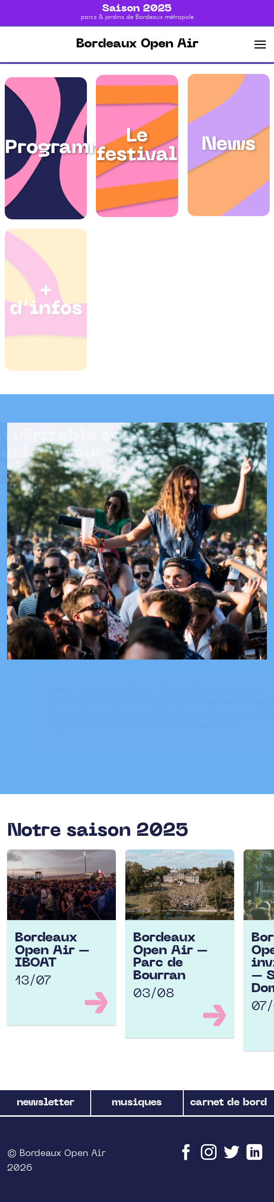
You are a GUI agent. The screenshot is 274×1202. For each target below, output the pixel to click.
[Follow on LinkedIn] (255, 1156)
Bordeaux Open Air (137, 44)
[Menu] (260, 44)
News (228, 148)
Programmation (83, 146)
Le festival (137, 145)
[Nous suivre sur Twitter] (233, 1156)
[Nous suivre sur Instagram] (210, 1156)
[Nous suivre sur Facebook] (187, 1156)
